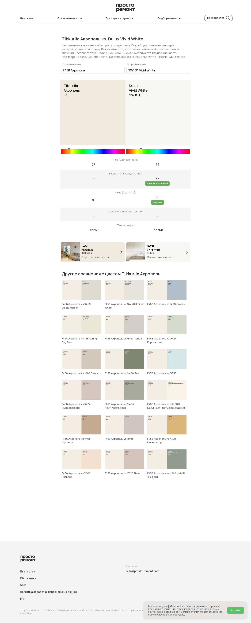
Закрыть (236, 610)
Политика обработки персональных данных (48, 592)
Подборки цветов (169, 18)
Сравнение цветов (69, 18)
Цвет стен (26, 18)
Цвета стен (27, 571)
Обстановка (28, 578)
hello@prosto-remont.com (142, 571)
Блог (23, 585)
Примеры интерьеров (119, 18)
